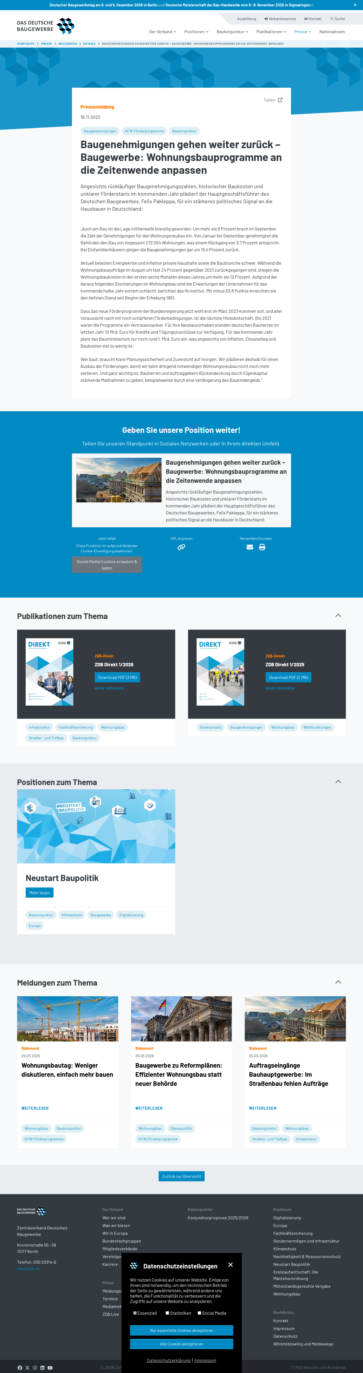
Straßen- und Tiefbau (46, 734)
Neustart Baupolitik (62, 874)
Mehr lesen (39, 889)
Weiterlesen (35, 1105)
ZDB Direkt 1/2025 (285, 661)
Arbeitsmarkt (210, 724)
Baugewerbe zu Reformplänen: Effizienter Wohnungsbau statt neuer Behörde (179, 1071)
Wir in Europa (115, 1229)
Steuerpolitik (181, 1125)
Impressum (284, 1325)
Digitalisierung (131, 911)
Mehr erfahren (109, 685)
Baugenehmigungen (100, 127)
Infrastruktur (39, 724)
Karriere (110, 1260)
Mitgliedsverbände (119, 1245)
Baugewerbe (101, 911)
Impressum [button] (205, 1360)
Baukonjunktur (184, 127)
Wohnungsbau (113, 724)
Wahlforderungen (317, 724)
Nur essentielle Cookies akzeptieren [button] (181, 1330)
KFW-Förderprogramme (144, 127)
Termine (110, 1295)
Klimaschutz (72, 911)
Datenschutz (285, 1332)
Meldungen (112, 1287)
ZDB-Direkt (104, 653)
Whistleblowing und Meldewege (303, 1340)
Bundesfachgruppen (121, 1237)
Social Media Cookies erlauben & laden (107, 561)
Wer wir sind (113, 1214)
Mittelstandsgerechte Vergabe (302, 1282)
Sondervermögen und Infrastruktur (306, 1237)
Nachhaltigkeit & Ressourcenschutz (307, 1253)
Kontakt (280, 1317)
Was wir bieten (116, 1222)
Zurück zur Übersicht (181, 1172)
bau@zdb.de (28, 1273)
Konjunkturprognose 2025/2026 (218, 1214)
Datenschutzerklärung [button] (168, 1360)
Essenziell (145, 1313)
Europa (35, 922)
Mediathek (112, 1303)
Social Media (212, 1313)
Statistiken (178, 1313)
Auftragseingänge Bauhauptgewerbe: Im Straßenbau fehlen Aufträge (288, 1071)
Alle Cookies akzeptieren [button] (181, 1343)
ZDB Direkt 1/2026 (114, 661)
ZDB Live (110, 1310)
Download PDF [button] (117, 673)
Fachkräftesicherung (76, 724)
